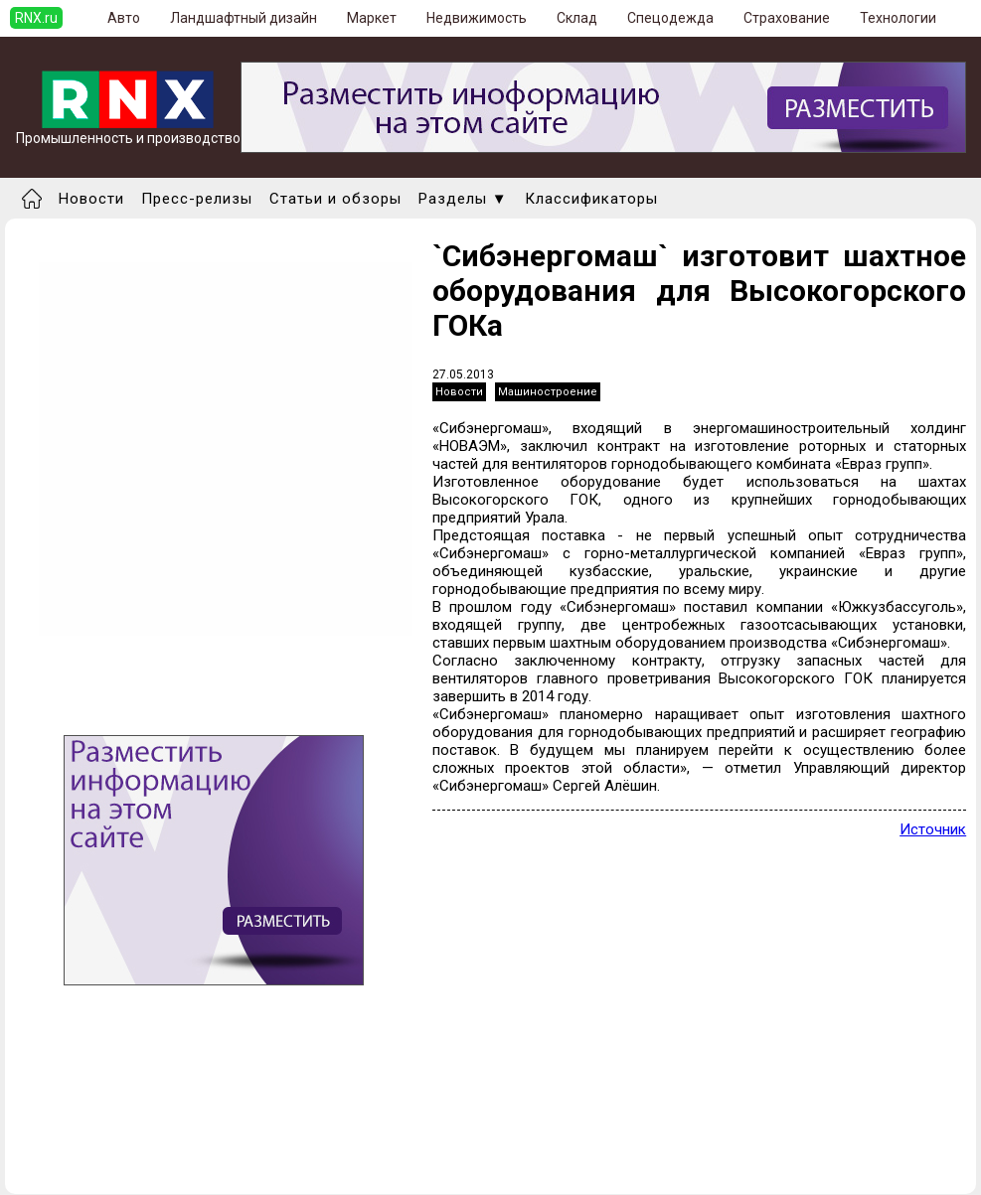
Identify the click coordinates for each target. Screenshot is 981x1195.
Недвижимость (476, 18)
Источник (932, 829)
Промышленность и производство (128, 131)
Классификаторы (591, 199)
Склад (577, 18)
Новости (91, 199)
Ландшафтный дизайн (243, 18)
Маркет (372, 18)
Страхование (786, 18)
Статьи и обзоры (335, 199)
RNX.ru (36, 18)
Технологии (898, 18)
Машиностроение (547, 391)
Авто (123, 18)
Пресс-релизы (196, 199)
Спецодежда (670, 18)
